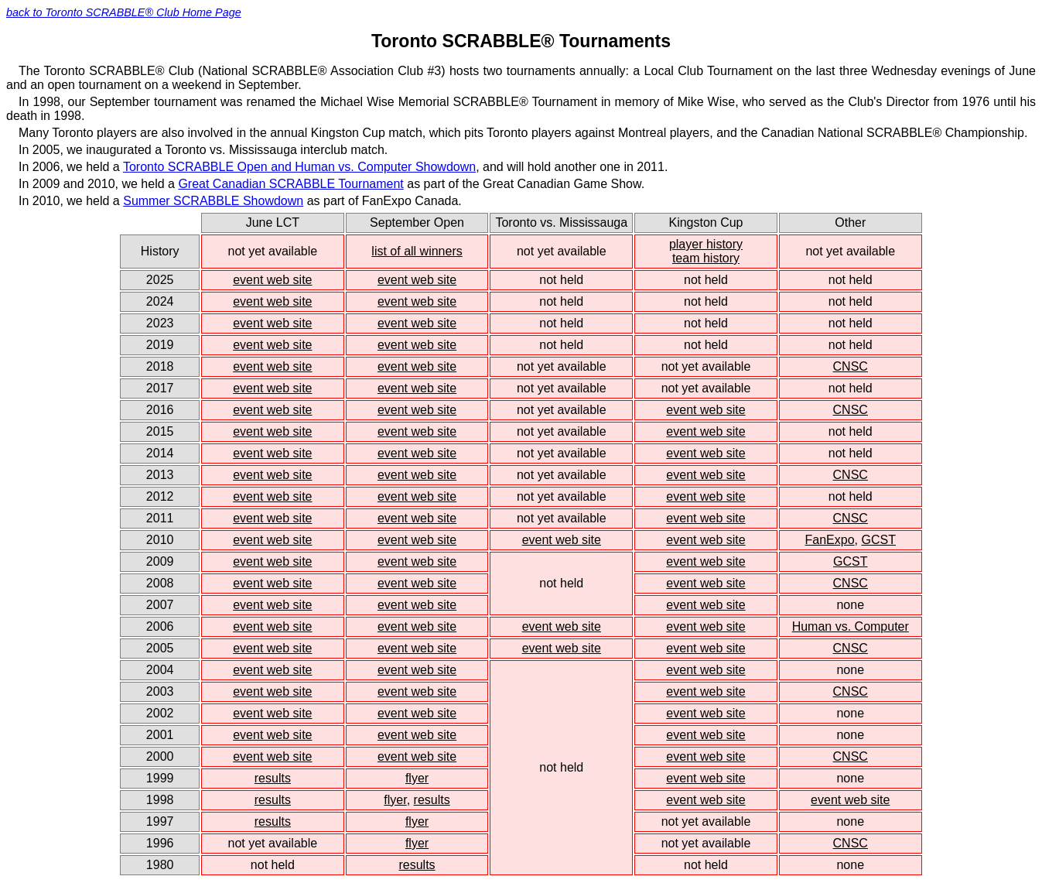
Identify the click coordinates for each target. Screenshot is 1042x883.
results (273, 778)
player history (706, 244)
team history (706, 258)
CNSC (850, 366)
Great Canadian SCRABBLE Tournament (290, 183)
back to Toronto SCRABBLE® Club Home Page (123, 12)
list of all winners (416, 251)
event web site (272, 279)
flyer (417, 778)
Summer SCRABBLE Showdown (213, 200)
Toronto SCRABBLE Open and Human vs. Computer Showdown (299, 166)
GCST (878, 539)
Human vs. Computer (850, 626)
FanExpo (830, 539)
